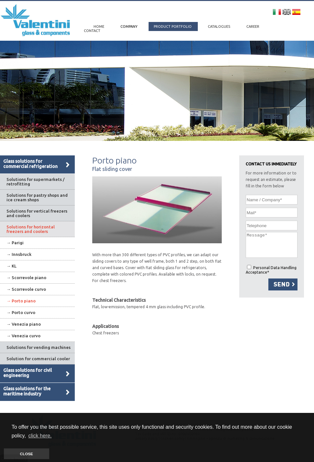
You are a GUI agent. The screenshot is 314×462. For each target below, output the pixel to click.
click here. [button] (39, 435)
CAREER (252, 26)
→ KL (11, 266)
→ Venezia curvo (23, 335)
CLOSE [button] (26, 454)
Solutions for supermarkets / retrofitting (35, 181)
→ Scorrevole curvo (26, 289)
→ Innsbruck (18, 254)
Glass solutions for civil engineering (27, 373)
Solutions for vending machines (38, 347)
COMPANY (129, 26)
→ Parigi (15, 242)
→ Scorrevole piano (26, 277)
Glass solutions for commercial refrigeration (30, 164)
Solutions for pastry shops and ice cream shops (37, 197)
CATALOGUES (219, 26)
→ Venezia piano (23, 324)
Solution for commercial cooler (38, 358)
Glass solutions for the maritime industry (26, 391)
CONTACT (92, 31)
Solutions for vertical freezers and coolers (36, 213)
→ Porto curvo (20, 312)
